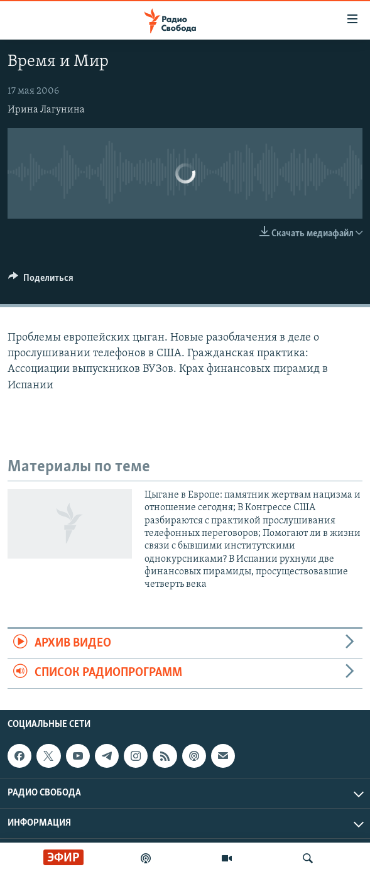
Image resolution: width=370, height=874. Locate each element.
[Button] (40, 281)
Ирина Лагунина (46, 110)
